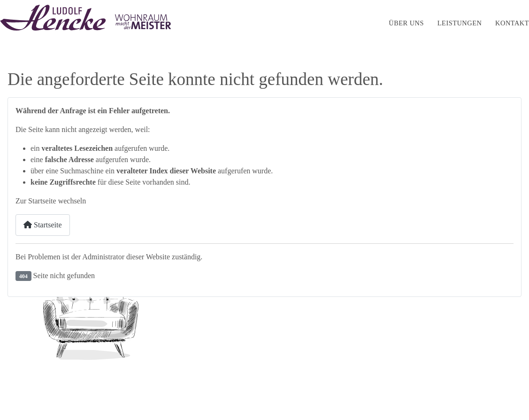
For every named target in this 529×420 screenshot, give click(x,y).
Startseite (355, 23)
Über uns (406, 23)
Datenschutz (462, 388)
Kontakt (512, 23)
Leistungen (459, 23)
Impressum (416, 388)
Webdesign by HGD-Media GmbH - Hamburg (73, 401)
